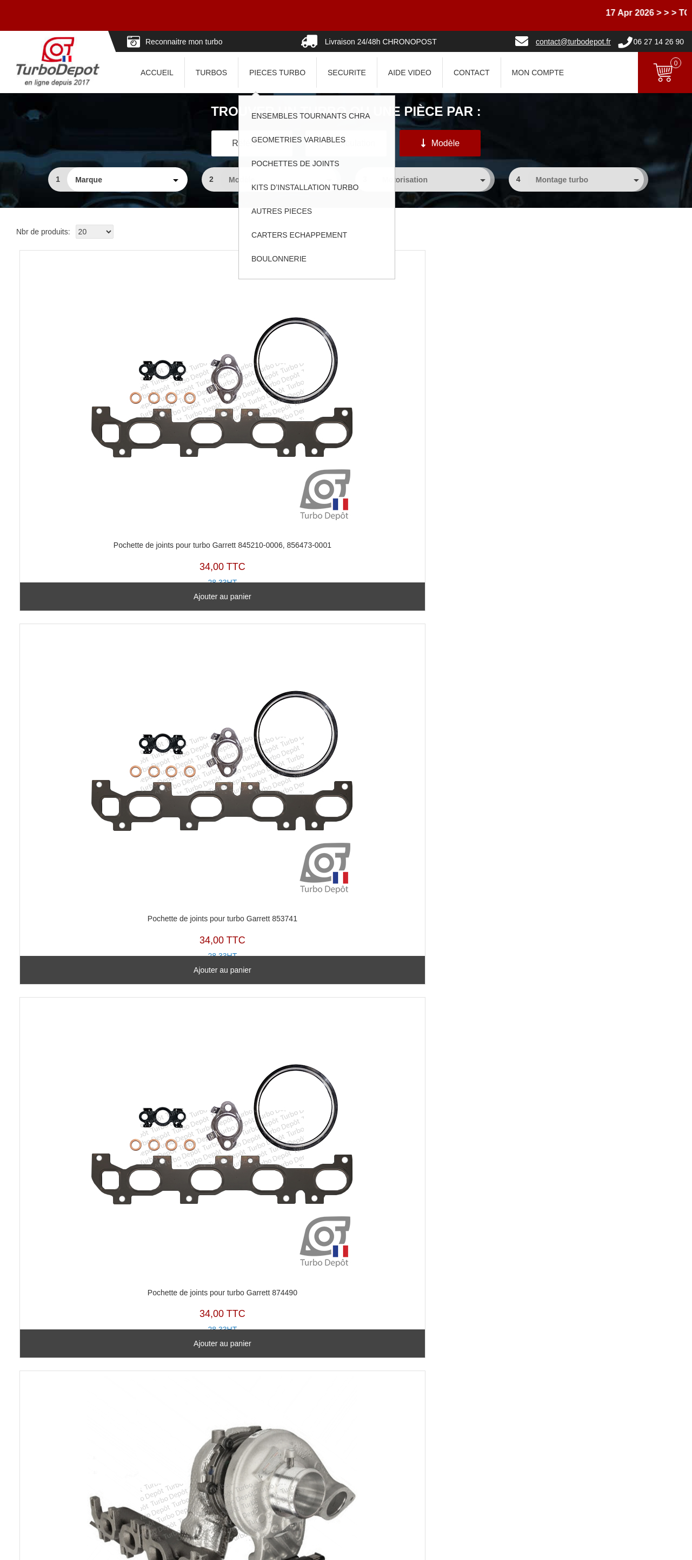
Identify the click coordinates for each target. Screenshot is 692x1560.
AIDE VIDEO (409, 72)
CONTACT (472, 72)
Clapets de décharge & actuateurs (294, 1445)
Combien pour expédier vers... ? (64, 1399)
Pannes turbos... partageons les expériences (312, 1475)
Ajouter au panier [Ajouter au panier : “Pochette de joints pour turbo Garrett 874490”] (429, 524)
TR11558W (597, 376)
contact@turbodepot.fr (573, 41)
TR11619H (92, 675)
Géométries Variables (273, 1415)
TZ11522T (260, 690)
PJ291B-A (429, 368)
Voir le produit (597, 524)
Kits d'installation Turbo (276, 1460)
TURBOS (211, 72)
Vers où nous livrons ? (48, 1384)
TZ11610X (260, 989)
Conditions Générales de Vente (516, 1399)
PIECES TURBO (277, 72)
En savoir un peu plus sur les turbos (524, 1384)
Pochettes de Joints (270, 1430)
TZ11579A (429, 682)
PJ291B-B (260, 368)
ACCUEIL (157, 72)
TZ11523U (597, 682)
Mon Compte (538, 72)
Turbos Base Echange (274, 1384)
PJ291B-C (92, 368)
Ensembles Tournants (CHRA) (287, 1399)
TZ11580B (92, 989)
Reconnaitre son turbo (274, 1369)
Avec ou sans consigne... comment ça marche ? (91, 1369)
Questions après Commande (59, 1430)
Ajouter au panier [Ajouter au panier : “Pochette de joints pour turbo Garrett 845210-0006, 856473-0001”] (92, 524)
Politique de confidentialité (508, 1415)
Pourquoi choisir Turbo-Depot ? (63, 1460)
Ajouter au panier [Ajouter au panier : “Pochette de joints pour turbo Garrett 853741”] (260, 524)
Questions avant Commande (59, 1415)
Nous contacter (36, 1475)
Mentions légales (409, 1547)
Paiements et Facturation (53, 1445)
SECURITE (347, 72)
